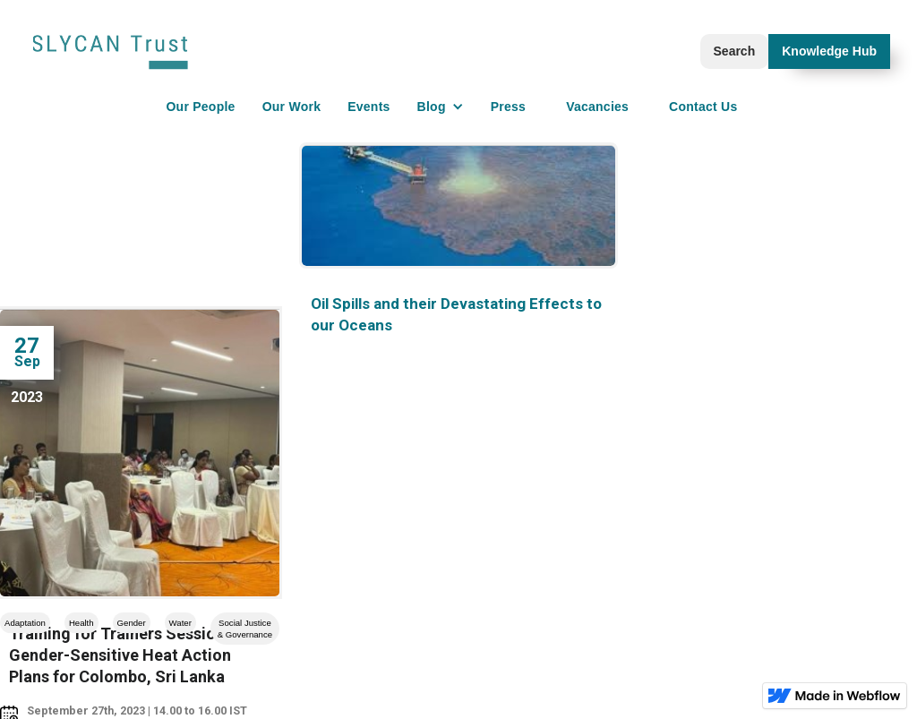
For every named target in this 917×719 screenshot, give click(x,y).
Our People (200, 106)
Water (180, 623)
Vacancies (597, 106)
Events (368, 106)
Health (81, 623)
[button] (440, 106)
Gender (131, 623)
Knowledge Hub (829, 51)
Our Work (291, 106)
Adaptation (25, 623)
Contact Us (703, 106)
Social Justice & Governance (245, 628)
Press (508, 106)
